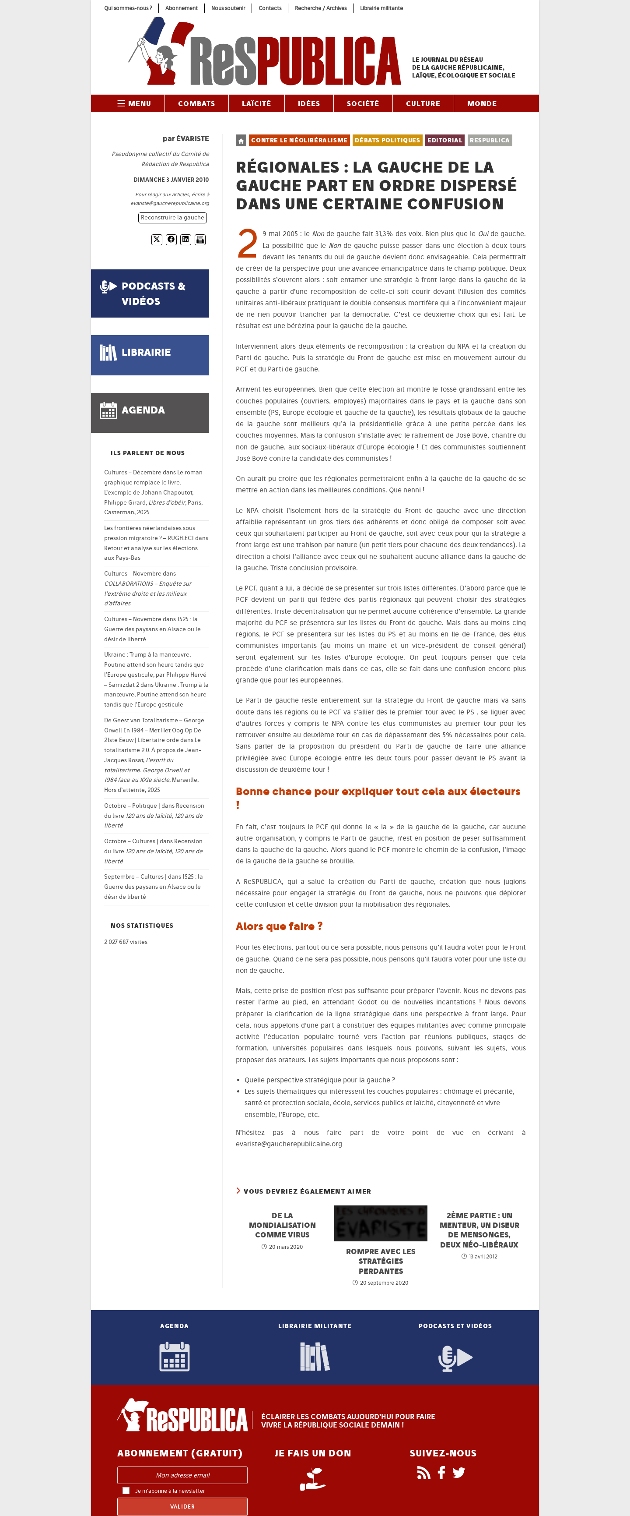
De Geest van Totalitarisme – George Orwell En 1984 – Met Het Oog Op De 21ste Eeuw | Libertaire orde (154, 730)
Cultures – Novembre (132, 573)
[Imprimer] (200, 239)
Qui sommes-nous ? (128, 8)
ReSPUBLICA (490, 140)
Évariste (192, 138)
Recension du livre (154, 816)
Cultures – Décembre (132, 472)
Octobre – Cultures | (131, 841)
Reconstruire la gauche (172, 217)
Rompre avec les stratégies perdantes (380, 1261)
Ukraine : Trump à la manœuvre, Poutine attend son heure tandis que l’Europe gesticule (156, 695)
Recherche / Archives (320, 8)
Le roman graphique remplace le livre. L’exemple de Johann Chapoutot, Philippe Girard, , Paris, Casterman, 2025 (153, 492)
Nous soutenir (228, 8)
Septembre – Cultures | (135, 876)
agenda (143, 409)
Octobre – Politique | (132, 805)
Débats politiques (387, 140)
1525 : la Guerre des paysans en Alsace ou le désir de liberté (152, 629)
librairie (146, 352)
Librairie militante (381, 8)
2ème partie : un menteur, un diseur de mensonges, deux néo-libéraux (479, 1230)
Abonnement (181, 8)
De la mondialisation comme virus (282, 1225)
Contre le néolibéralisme (299, 140)
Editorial (444, 140)
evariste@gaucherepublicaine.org (169, 203)
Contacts (270, 8)
